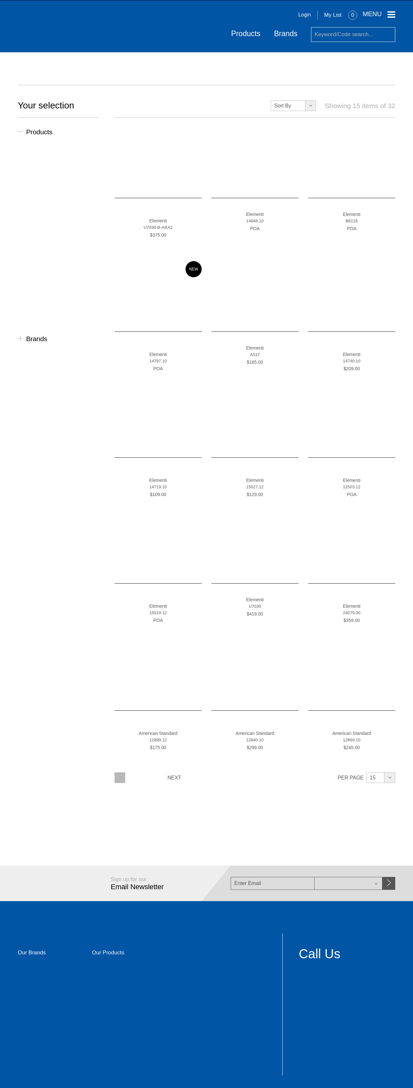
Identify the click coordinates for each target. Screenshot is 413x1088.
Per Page (350, 777)
